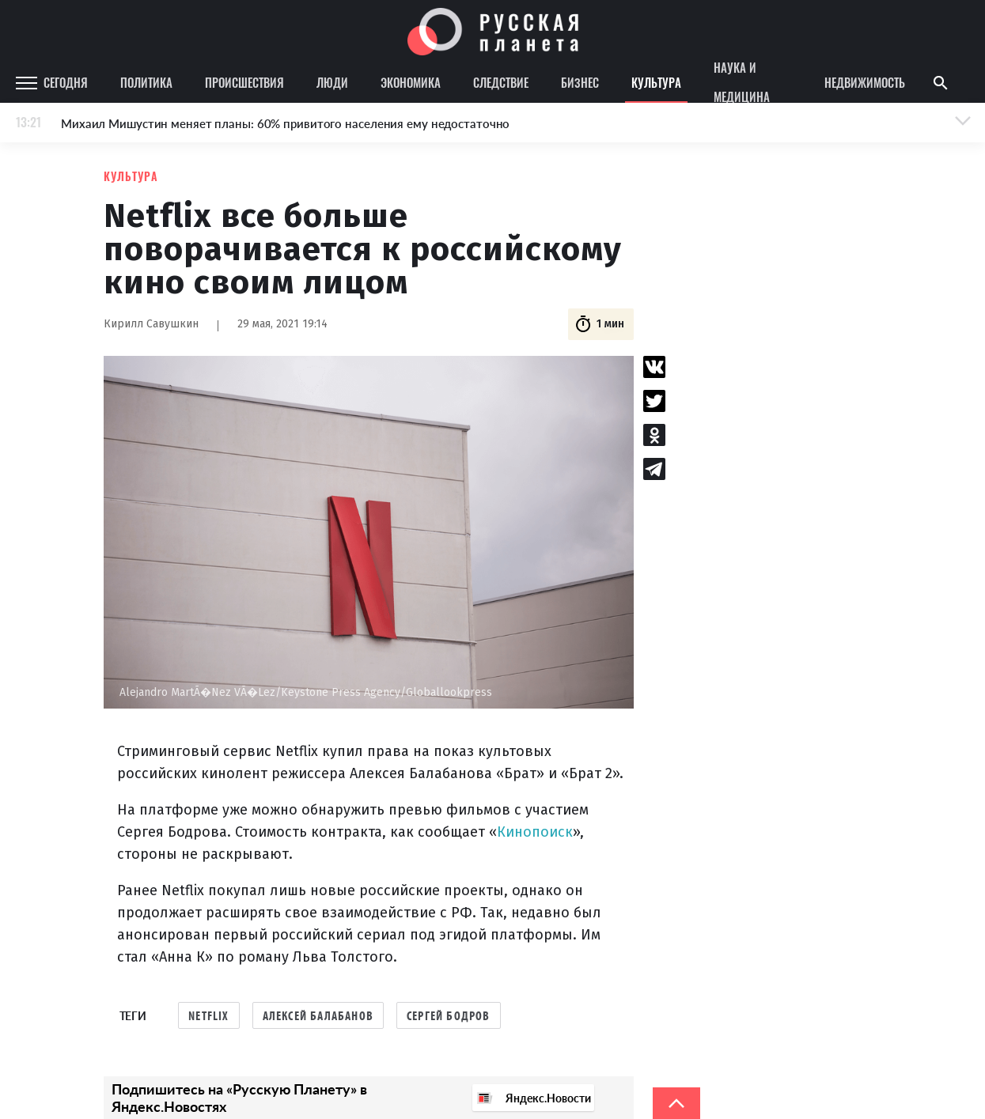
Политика (146, 82)
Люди (332, 82)
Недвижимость (864, 82)
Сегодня (66, 82)
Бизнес (580, 82)
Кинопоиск (535, 832)
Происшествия (244, 82)
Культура (656, 82)
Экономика (411, 82)
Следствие (500, 82)
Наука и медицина (742, 83)
